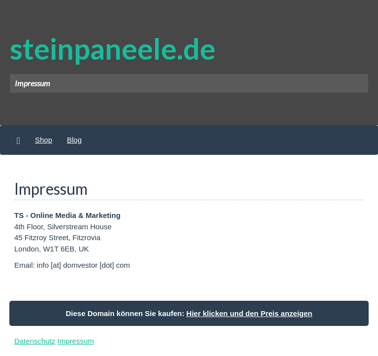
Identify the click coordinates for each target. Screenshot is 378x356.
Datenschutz (34, 341)
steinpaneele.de (113, 48)
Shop (43, 140)
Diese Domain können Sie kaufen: (189, 313)
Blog (74, 140)
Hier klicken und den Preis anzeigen (250, 313)
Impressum (76, 341)
